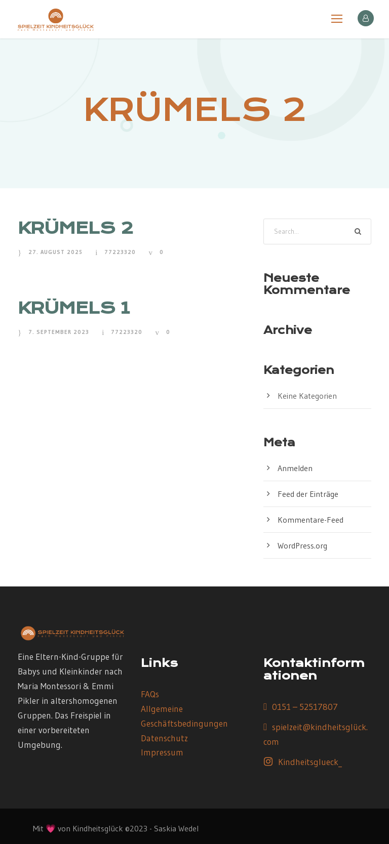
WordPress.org (302, 545)
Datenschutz (164, 738)
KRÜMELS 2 (75, 228)
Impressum (162, 752)
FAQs (150, 694)
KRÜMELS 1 (74, 308)
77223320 (120, 252)
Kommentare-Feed (310, 520)
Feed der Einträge (308, 494)
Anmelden (295, 468)
